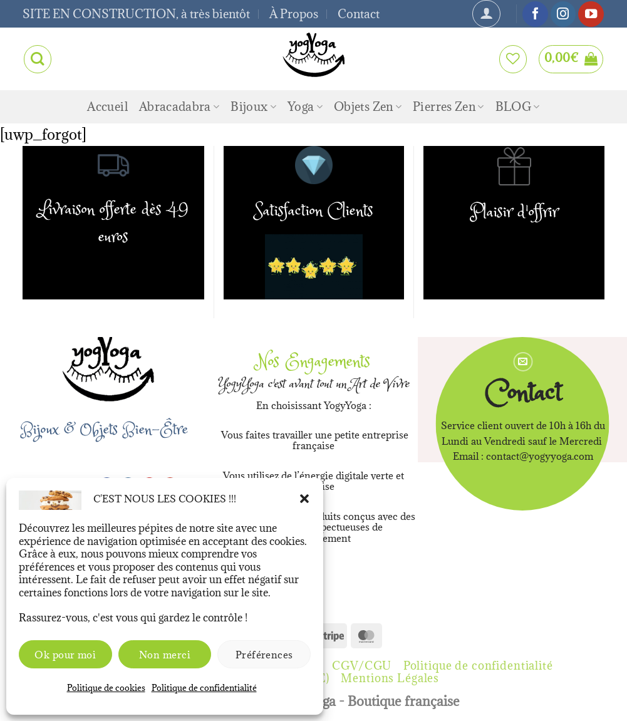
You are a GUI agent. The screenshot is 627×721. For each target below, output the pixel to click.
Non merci (164, 654)
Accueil (107, 106)
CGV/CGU (361, 665)
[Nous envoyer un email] (522, 361)
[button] (304, 498)
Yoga (305, 106)
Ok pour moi (65, 654)
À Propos (293, 13)
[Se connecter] (486, 14)
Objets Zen (368, 106)
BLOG (517, 106)
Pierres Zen (448, 106)
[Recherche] (37, 59)
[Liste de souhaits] (513, 59)
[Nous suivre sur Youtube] (590, 14)
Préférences (264, 654)
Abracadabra (179, 106)
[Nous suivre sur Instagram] (563, 14)
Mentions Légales (390, 678)
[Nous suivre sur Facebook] (534, 14)
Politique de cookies (106, 687)
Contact (359, 13)
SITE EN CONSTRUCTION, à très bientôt (136, 13)
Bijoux (253, 106)
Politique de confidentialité (204, 687)
